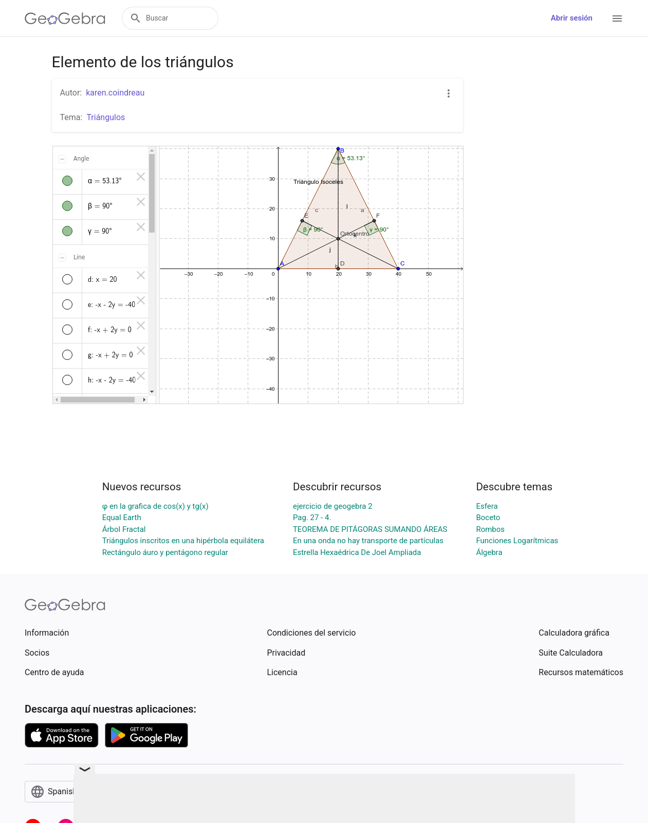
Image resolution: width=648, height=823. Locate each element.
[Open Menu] (617, 18)
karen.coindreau (115, 93)
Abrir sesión (572, 18)
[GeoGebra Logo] (65, 18)
